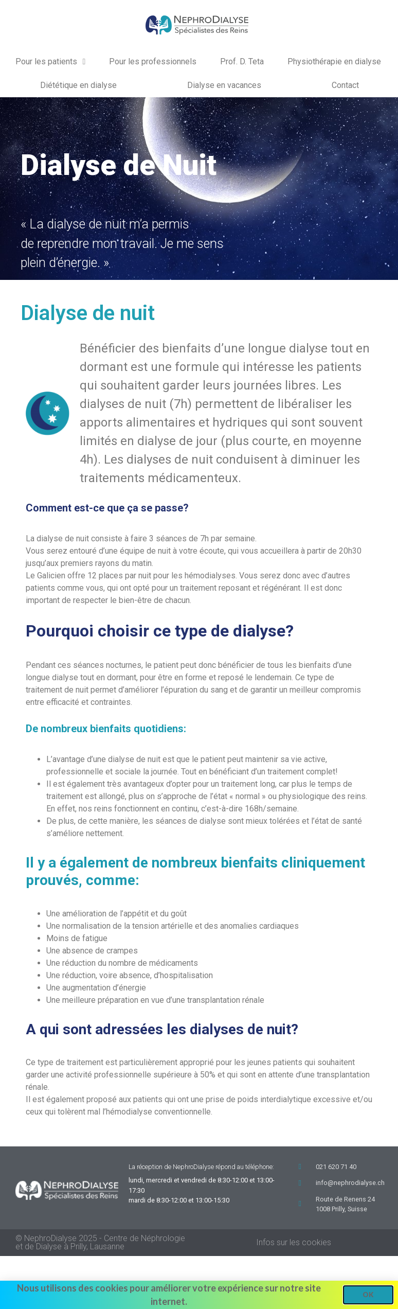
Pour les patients (50, 61)
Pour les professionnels (152, 61)
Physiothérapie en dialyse (334, 61)
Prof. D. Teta (242, 61)
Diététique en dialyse (78, 85)
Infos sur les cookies (293, 1242)
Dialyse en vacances (224, 85)
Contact (345, 85)
